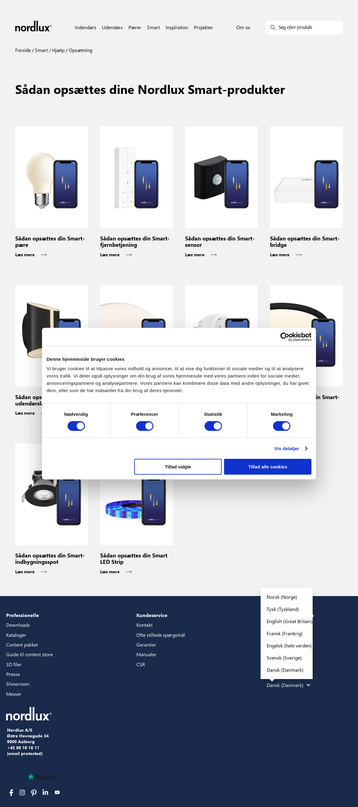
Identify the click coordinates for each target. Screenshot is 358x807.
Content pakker (22, 644)
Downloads (18, 625)
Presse (13, 674)
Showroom (18, 684)
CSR (140, 664)
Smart (153, 27)
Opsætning (80, 50)
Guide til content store (29, 654)
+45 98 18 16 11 (23, 747)
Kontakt (144, 625)
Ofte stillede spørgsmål (160, 635)
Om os (243, 27)
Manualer (146, 654)
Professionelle (22, 615)
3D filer (14, 664)
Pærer (134, 27)
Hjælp (58, 50)
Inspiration (177, 27)
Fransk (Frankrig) (285, 633)
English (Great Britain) (290, 621)
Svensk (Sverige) (284, 657)
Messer (13, 694)
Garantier (146, 644)
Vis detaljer (287, 448)
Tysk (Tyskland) (283, 609)
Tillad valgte (178, 466)
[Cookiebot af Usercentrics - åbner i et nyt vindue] (284, 336)
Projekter (203, 27)
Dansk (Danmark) (285, 670)
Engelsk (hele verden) (289, 645)
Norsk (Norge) (282, 597)
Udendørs (112, 27)
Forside (23, 50)
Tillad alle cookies (267, 466)
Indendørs (85, 27)
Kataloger (16, 635)
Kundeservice (151, 615)
